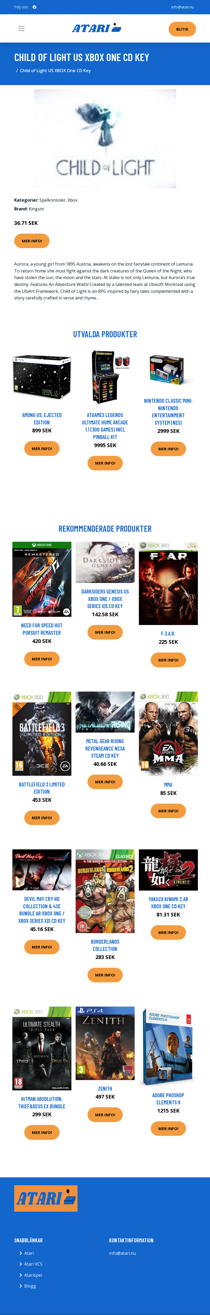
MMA (168, 784)
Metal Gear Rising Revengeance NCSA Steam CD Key (105, 748)
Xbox (72, 200)
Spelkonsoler (53, 200)
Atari (29, 1253)
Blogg (30, 1286)
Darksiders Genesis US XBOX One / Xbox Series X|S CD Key (105, 598)
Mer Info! (32, 240)
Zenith (105, 1088)
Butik (182, 29)
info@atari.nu (182, 7)
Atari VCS (33, 1264)
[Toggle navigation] (21, 29)
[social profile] (34, 7)
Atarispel (33, 1275)
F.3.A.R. (168, 633)
